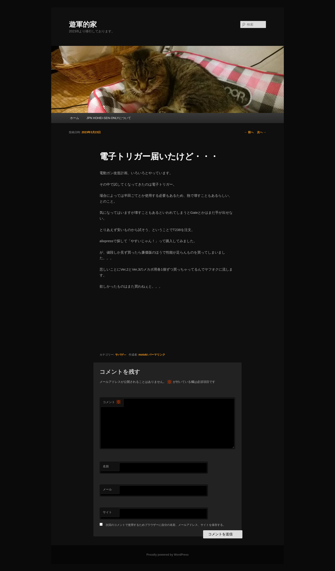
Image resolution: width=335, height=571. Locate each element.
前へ (248, 132)
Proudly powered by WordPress (167, 554)
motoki (142, 354)
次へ (261, 132)
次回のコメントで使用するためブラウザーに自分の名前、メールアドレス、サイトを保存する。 (166, 525)
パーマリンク (156, 354)
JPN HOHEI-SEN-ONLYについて (109, 118)
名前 (106, 466)
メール (107, 489)
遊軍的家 (83, 24)
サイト (107, 512)
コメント (112, 402)
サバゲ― (120, 354)
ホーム (74, 118)
